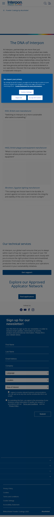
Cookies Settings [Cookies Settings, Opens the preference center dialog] (26, 92)
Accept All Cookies (35, 98)
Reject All (19, 98)
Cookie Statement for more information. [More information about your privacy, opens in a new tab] (28, 86)
